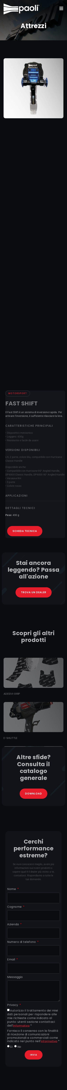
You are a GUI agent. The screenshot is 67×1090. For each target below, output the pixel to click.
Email (11, 960)
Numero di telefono (22, 942)
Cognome (15, 907)
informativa (21, 1025)
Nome (12, 889)
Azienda (13, 924)
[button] (61, 8)
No (19, 1047)
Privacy (13, 1005)
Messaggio (15, 977)
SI (11, 1047)
